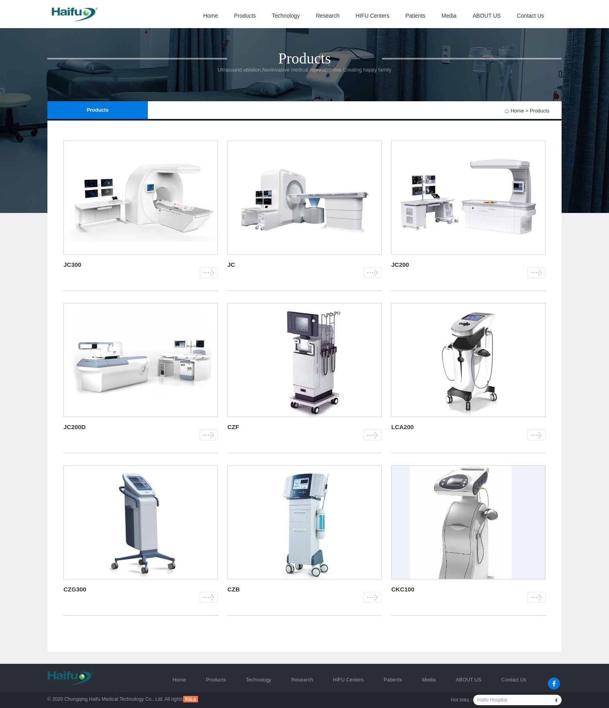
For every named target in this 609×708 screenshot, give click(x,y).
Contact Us (530, 16)
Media (448, 16)
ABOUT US (486, 16)
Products (245, 16)
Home (210, 16)
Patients (415, 16)
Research (327, 16)
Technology (286, 16)
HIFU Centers (372, 16)
